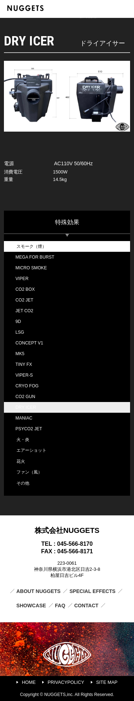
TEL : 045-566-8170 (67, 544)
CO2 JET (24, 300)
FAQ (60, 605)
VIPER (21, 278)
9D (18, 321)
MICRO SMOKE (31, 267)
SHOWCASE (31, 605)
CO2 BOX (25, 289)
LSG (19, 332)
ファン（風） (29, 472)
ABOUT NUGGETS (38, 591)
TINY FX (23, 364)
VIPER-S (24, 375)
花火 (20, 461)
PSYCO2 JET (28, 428)
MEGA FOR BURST (34, 257)
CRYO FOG (27, 385)
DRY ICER (25, 407)
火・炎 (22, 439)
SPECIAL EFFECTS (92, 591)
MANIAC (23, 418)
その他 (22, 483)
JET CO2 (24, 310)
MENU (125, 8)
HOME (28, 682)
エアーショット (31, 450)
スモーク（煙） (31, 246)
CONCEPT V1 (29, 342)
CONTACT (86, 605)
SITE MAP (107, 682)
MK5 (19, 353)
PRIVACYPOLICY (66, 682)
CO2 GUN (25, 396)
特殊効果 (67, 222)
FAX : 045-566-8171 (67, 551)
